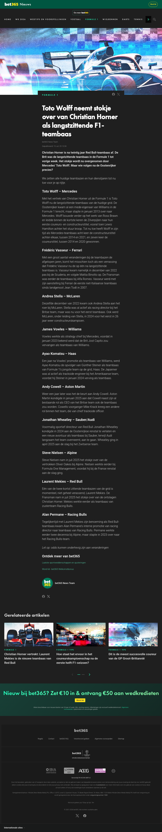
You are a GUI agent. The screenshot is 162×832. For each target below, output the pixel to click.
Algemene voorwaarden (103, 739)
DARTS (126, 19)
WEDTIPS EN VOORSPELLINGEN (48, 19)
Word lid (153, 4)
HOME (7, 19)
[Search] (154, 19)
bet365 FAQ (64, 739)
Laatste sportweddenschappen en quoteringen (64, 562)
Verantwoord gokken (81, 739)
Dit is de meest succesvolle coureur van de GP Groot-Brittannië (132, 656)
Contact (51, 739)
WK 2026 (20, 19)
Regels (40, 739)
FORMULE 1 (91, 19)
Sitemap (121, 739)
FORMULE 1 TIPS (65, 650)
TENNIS (138, 19)
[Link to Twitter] (118, 96)
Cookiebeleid (100, 785)
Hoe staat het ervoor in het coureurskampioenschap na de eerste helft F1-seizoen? (77, 658)
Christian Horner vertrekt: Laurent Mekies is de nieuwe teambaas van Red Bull (27, 658)
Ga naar (81, 12)
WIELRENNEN (110, 19)
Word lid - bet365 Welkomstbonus (58, 569)
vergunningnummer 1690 (98, 795)
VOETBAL (76, 19)
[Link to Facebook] (113, 96)
